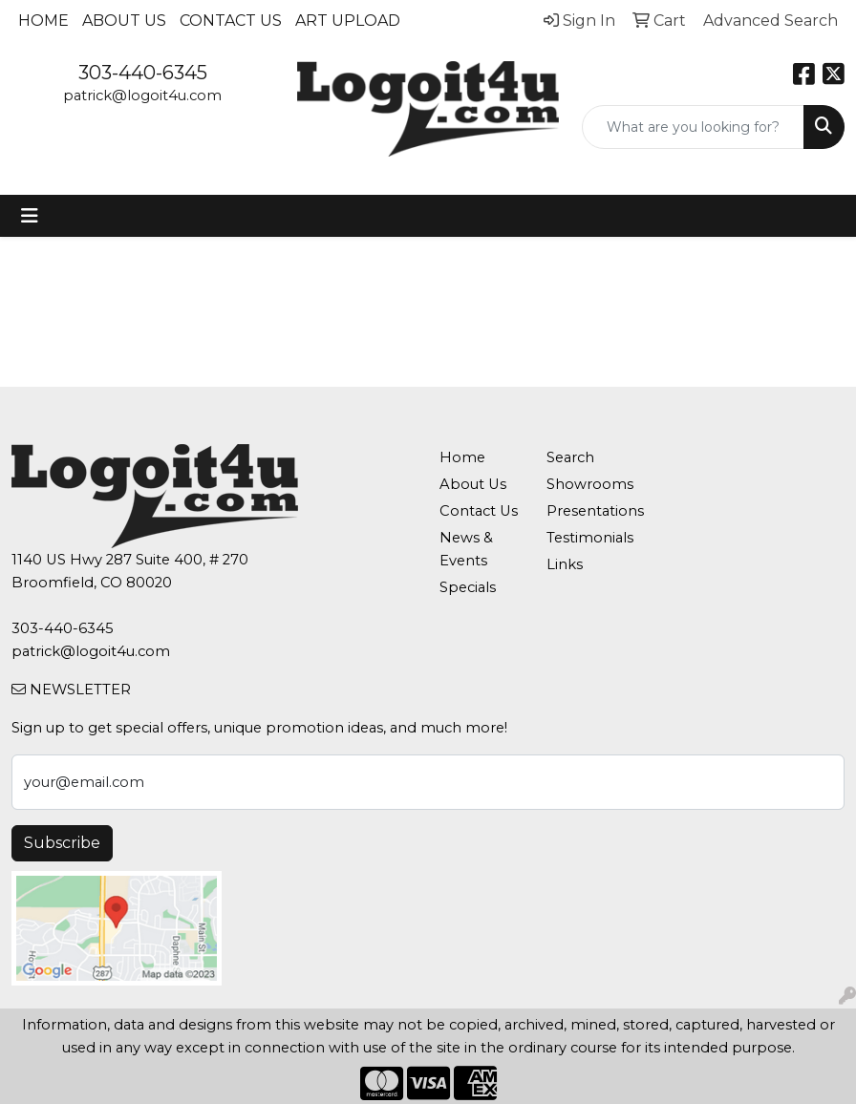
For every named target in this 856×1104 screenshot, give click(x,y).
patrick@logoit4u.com (142, 95)
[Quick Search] (693, 127)
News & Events (466, 549)
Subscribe (62, 843)
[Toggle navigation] (30, 215)
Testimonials (588, 537)
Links (564, 564)
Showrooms (588, 484)
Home (43, 20)
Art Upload (347, 20)
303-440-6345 (142, 72)
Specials (467, 587)
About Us (124, 20)
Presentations (588, 511)
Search (570, 457)
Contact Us (231, 20)
